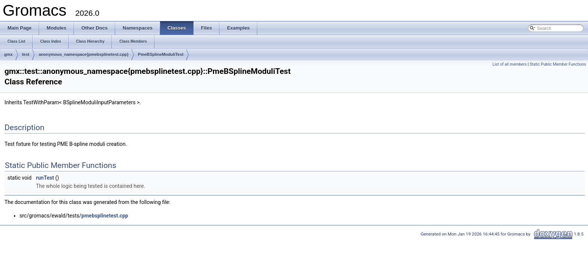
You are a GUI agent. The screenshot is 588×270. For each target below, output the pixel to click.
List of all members (509, 64)
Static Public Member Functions (558, 64)
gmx (8, 54)
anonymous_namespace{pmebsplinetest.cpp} (84, 54)
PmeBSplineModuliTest (160, 54)
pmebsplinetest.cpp (104, 216)
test (26, 54)
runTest (45, 178)
